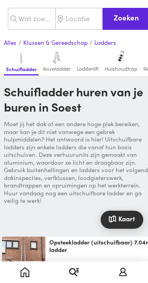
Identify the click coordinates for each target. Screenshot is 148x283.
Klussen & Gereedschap (55, 43)
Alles (10, 43)
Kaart (122, 218)
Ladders (105, 43)
